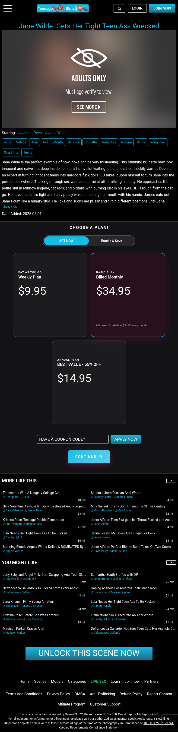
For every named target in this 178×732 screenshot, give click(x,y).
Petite (141, 142)
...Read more (9, 206)
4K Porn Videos (15, 142)
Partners (151, 681)
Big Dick (73, 142)
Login (137, 8)
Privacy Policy (58, 694)
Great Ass (109, 142)
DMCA (80, 694)
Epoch (132, 718)
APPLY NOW (125, 439)
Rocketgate (144, 718)
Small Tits (11, 152)
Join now (132, 681)
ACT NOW (66, 241)
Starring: (9, 133)
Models (57, 681)
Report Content (159, 694)
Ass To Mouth (53, 142)
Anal (34, 142)
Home (24, 681)
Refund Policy (131, 694)
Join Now (162, 8)
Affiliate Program (71, 704)
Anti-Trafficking (102, 694)
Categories (77, 681)
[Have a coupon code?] (73, 439)
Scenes (40, 681)
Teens (27, 152)
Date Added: (12, 214)
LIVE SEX (98, 681)
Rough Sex (157, 142)
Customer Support (105, 704)
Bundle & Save (111, 241)
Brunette (91, 142)
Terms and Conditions (24, 694)
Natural (126, 142)
